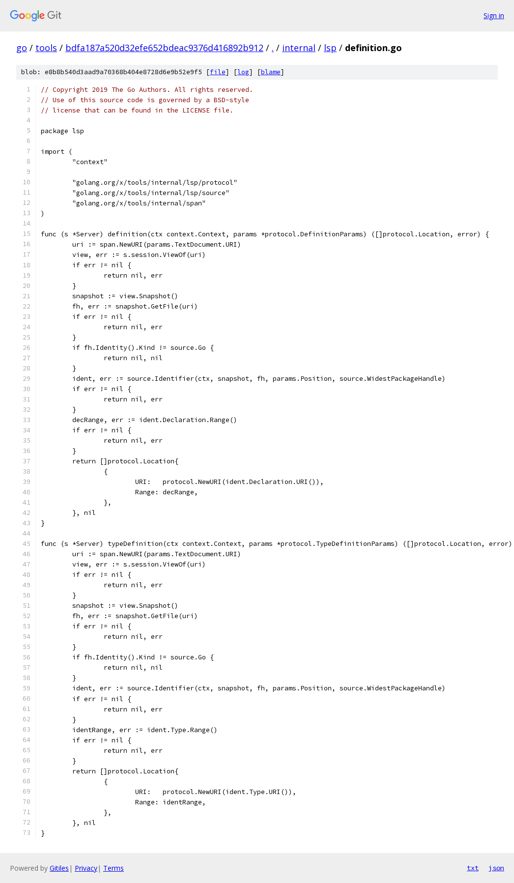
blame (271, 72)
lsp (330, 48)
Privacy (86, 868)
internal (298, 48)
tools (46, 48)
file (218, 72)
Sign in (494, 15)
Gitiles (59, 868)
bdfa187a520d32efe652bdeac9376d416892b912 (164, 48)
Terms (113, 868)
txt (473, 867)
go (21, 48)
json (496, 867)
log (243, 72)
